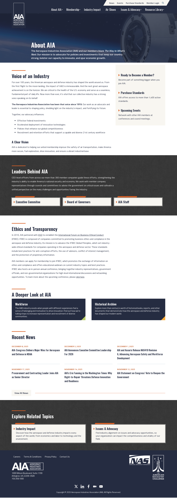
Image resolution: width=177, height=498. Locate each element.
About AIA (56, 9)
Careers (16, 457)
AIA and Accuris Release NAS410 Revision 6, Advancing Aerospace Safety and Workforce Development (140, 354)
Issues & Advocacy (130, 9)
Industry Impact (92, 9)
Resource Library (154, 9)
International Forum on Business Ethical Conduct (81, 235)
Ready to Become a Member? (138, 75)
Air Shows (111, 9)
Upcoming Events (131, 110)
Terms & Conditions (33, 457)
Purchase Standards (133, 92)
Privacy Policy (51, 457)
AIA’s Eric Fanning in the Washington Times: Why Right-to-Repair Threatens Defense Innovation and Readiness (88, 377)
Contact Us (67, 457)
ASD (40, 235)
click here (80, 277)
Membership (72, 9)
